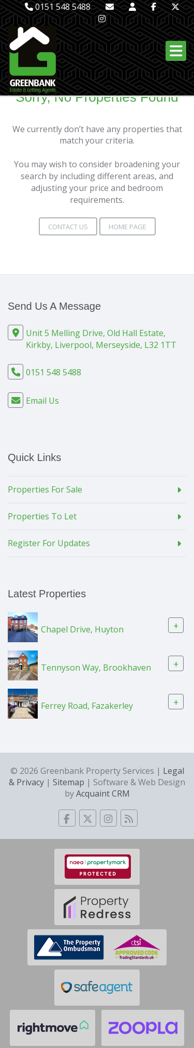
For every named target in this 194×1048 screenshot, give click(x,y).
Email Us (42, 400)
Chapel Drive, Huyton (82, 628)
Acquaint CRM (103, 793)
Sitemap (68, 782)
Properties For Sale (45, 489)
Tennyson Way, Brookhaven (96, 667)
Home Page (127, 226)
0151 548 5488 (58, 6)
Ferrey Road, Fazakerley (87, 705)
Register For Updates (49, 543)
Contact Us (68, 226)
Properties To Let (42, 516)
